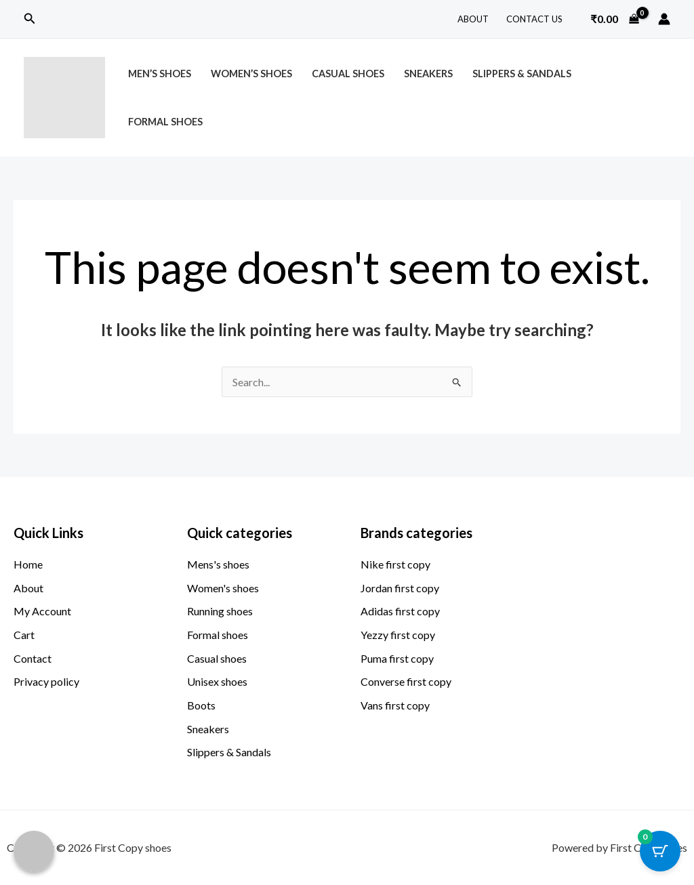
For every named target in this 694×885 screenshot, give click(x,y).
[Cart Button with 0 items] (660, 851)
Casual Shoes (348, 73)
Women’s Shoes (251, 73)
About (473, 19)
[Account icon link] (664, 19)
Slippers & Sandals (521, 73)
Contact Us (534, 19)
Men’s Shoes (159, 73)
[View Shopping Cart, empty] (615, 19)
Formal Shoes (165, 121)
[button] (30, 18)
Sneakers (428, 73)
